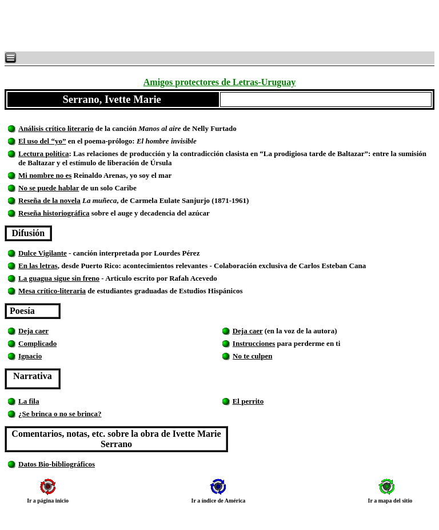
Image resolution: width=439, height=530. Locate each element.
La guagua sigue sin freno (58, 278)
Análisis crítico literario (55, 128)
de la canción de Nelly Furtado (175, 128)
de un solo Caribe (108, 188)
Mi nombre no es (44, 175)
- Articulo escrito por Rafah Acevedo (160, 278)
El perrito (248, 401)
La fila (28, 401)
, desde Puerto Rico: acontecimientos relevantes (134, 265)
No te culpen (252, 356)
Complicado (37, 343)
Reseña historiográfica (54, 213)
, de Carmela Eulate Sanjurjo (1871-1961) (165, 200)
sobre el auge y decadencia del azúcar (150, 213)
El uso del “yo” (42, 141)
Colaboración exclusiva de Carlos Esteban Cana (290, 265)
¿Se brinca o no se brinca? (60, 413)
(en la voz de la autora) (300, 330)
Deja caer (33, 330)
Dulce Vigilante (42, 253)
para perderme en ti (307, 343)
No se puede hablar (48, 188)
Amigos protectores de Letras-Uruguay (219, 82)
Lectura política (43, 153)
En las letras (38, 265)
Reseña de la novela (49, 200)
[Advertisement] (143, 25)
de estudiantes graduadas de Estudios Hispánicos (174, 290)
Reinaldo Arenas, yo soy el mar (121, 175)
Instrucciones (254, 343)
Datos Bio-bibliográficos (56, 464)
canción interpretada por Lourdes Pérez (146, 253)
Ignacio (30, 356)
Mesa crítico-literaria (52, 290)
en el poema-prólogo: (131, 141)
